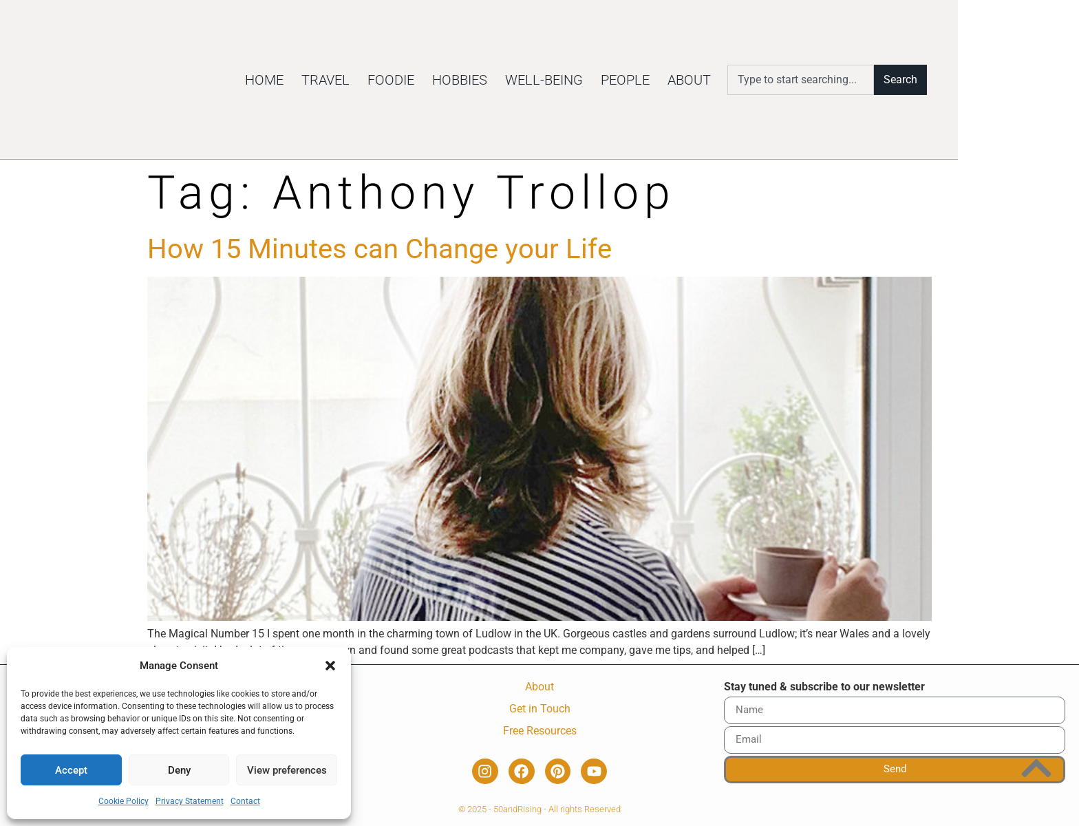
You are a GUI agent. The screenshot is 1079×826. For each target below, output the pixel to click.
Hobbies (564, 80)
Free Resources (540, 730)
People (730, 80)
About (794, 80)
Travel (431, 80)
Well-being (649, 80)
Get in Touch (539, 708)
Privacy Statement (190, 801)
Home (369, 80)
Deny (179, 770)
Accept (71, 770)
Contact (245, 801)
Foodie (496, 80)
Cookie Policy (123, 801)
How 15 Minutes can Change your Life (379, 249)
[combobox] (904, 80)
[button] (330, 658)
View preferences (287, 770)
